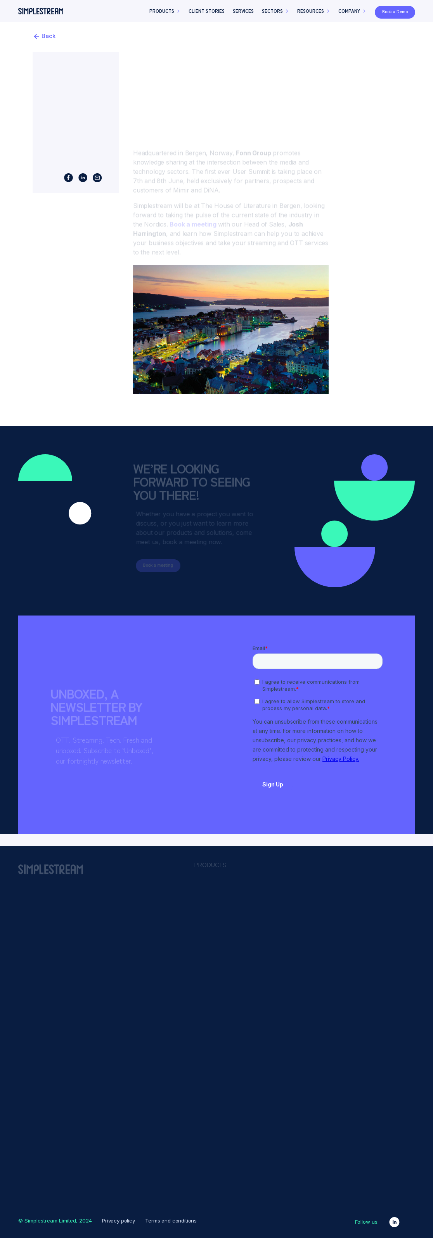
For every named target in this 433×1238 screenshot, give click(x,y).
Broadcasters (387, 889)
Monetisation (301, 995)
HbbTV (208, 930)
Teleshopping (387, 944)
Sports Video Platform (230, 963)
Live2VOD (297, 968)
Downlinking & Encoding (314, 932)
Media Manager (220, 898)
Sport (376, 911)
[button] (165, 23)
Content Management (312, 914)
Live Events (214, 941)
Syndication (299, 1040)
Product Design (220, 1175)
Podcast (210, 1164)
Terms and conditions (171, 1220)
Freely (207, 919)
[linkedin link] (394, 1222)
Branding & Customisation (316, 905)
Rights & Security (306, 1031)
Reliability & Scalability (312, 1022)
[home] (40, 22)
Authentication (303, 896)
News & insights (220, 1142)
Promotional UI (303, 1013)
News (376, 933)
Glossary (210, 1131)
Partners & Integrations (231, 1153)
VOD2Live (297, 1058)
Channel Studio (220, 908)
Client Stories (217, 1110)
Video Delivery (303, 1049)
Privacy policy (118, 1220)
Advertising (299, 887)
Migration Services (224, 952)
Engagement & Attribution (316, 941)
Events (208, 1120)
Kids (373, 922)
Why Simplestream (225, 1186)
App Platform (217, 887)
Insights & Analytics (309, 950)
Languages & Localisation (316, 959)
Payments (297, 1004)
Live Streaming (303, 986)
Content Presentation (311, 923)
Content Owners (391, 900)
